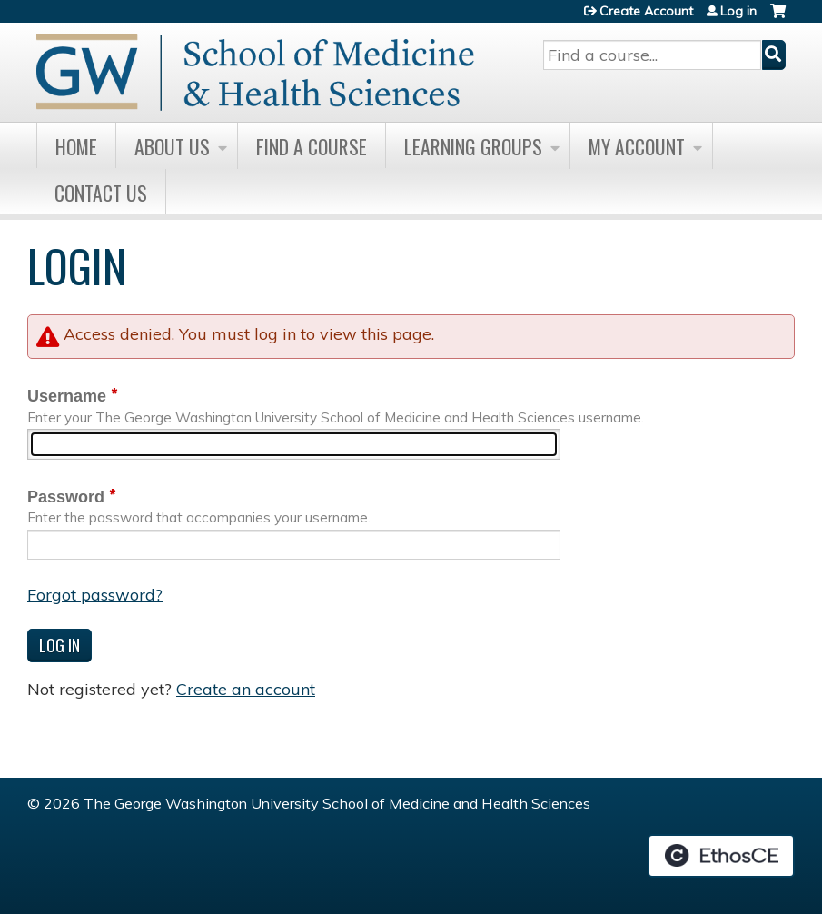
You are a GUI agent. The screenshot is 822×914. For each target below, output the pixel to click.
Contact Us (100, 192)
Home (76, 146)
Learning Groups (473, 146)
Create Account (646, 11)
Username (66, 396)
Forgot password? (95, 594)
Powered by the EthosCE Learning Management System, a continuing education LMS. (721, 856)
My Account (637, 146)
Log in (738, 11)
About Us (172, 146)
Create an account (245, 689)
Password (65, 497)
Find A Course (311, 146)
